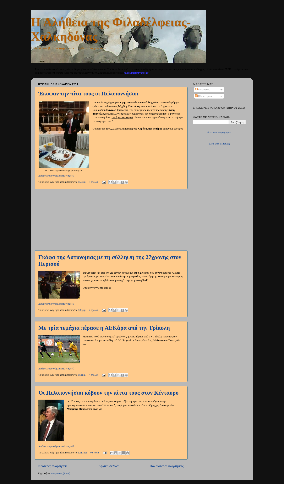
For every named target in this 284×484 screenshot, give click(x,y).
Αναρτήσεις (202, 89)
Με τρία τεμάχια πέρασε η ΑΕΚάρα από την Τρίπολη (104, 328)
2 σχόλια (93, 310)
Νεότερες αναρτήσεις (52, 466)
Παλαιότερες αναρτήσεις (167, 466)
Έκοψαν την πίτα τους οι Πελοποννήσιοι (88, 93)
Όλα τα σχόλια (204, 96)
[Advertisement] (111, 220)
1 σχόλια (93, 182)
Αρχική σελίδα (108, 466)
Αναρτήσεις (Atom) (60, 473)
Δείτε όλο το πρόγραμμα (219, 132)
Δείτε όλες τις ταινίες (219, 143)
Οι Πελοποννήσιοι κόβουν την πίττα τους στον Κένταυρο (108, 392)
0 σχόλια (94, 452)
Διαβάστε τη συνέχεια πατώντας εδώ (56, 175)
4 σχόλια (93, 375)
